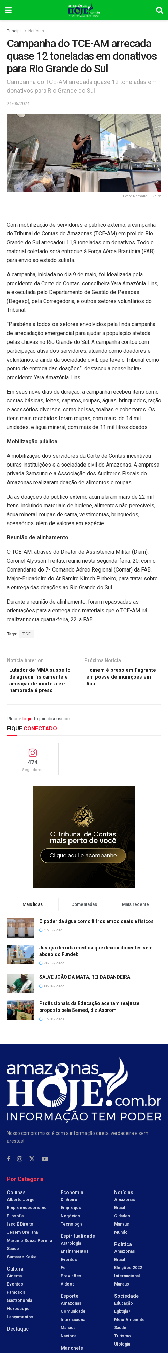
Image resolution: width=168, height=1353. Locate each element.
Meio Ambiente (129, 1331)
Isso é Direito (20, 1236)
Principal (15, 31)
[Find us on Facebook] (8, 1171)
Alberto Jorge (21, 1211)
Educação (123, 1315)
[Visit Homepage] (84, 10)
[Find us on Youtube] (45, 1171)
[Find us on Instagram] (19, 1171)
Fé (63, 1279)
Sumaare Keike (22, 1268)
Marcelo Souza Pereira (29, 1252)
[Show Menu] (8, 10)
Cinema (14, 1288)
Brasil (119, 1219)
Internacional (73, 1331)
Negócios (70, 1228)
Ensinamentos (75, 1263)
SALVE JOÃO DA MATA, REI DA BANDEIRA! (85, 989)
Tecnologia (71, 1236)
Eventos (15, 1296)
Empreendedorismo (27, 1219)
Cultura (15, 1280)
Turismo (122, 1348)
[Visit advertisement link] (84, 848)
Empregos (71, 1219)
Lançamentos (20, 1328)
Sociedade (126, 1308)
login (27, 730)
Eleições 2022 (128, 1279)
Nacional (69, 1348)
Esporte (69, 1308)
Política (123, 1256)
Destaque (18, 1340)
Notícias (36, 31)
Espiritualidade (78, 1248)
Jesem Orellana (22, 1244)
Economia (72, 1204)
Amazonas (71, 1315)
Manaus (68, 1339)
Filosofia (15, 1228)
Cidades (122, 1228)
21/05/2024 (18, 103)
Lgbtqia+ (122, 1323)
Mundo (121, 1244)
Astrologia (71, 1255)
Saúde (13, 1260)
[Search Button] (159, 10)
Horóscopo (18, 1320)
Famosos (16, 1304)
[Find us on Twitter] (32, 1171)
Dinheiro (69, 1211)
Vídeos (68, 1296)
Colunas (16, 1204)
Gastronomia (19, 1312)
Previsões (71, 1288)
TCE (26, 634)
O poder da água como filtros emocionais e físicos (96, 933)
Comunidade (73, 1323)
